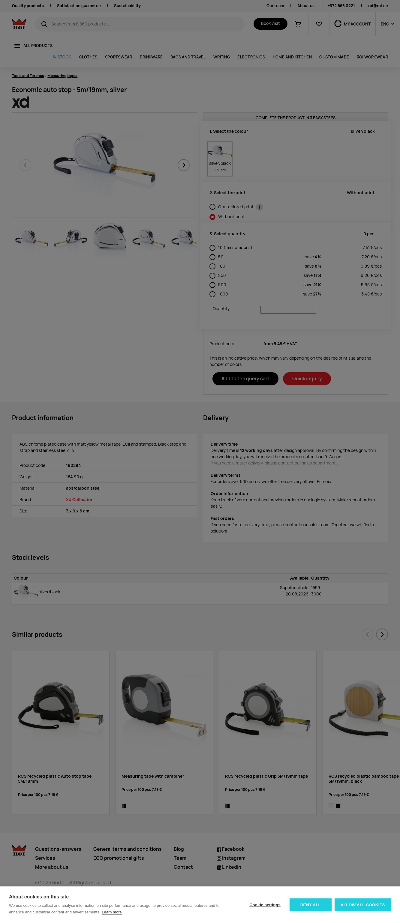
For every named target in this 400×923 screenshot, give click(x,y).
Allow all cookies (363, 905)
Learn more (112, 912)
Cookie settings (265, 905)
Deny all (310, 905)
